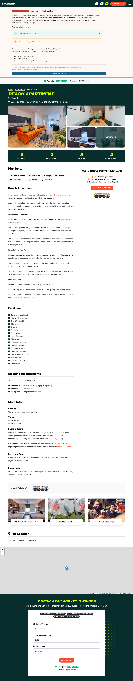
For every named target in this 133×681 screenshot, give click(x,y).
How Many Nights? (43, 635)
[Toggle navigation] (130, 4)
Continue (66, 660)
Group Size (39, 646)
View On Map (64, 102)
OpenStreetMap (103, 593)
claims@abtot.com (22, 58)
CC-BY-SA (118, 593)
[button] (101, 3)
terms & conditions (63, 447)
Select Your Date (42, 624)
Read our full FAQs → (59, 73)
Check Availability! (102, 188)
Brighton (10, 89)
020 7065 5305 (21, 56)
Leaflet (88, 593)
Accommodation (20, 89)
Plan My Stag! (118, 4)
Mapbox (130, 593)
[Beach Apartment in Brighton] (37, 127)
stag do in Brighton (57, 195)
